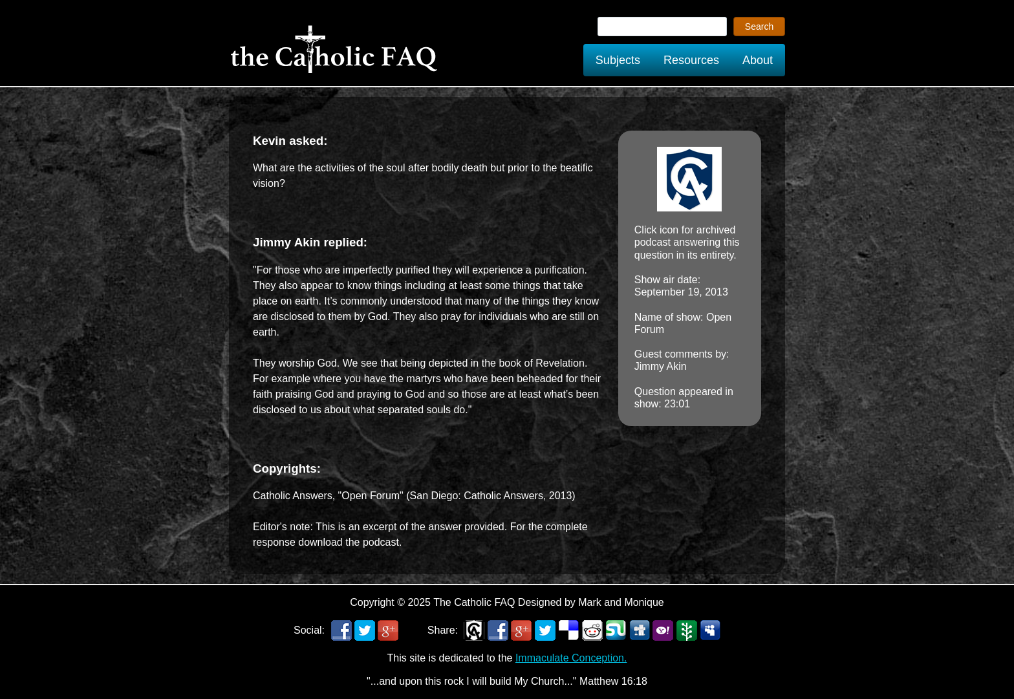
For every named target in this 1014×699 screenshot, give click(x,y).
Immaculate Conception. (571, 657)
